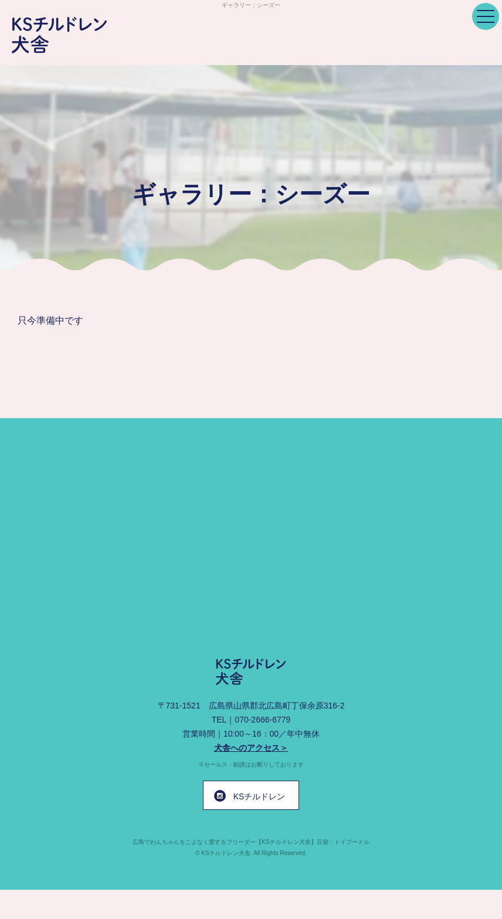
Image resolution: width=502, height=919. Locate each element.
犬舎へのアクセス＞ (251, 747)
